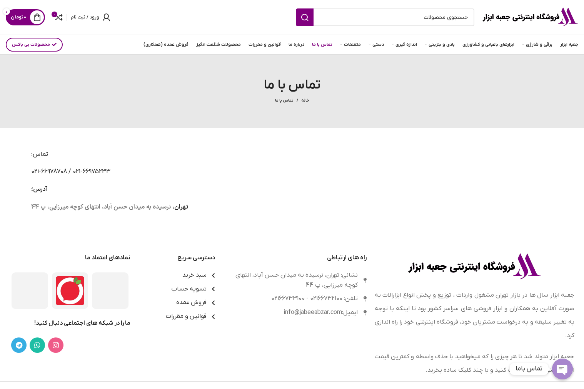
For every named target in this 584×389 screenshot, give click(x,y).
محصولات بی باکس (34, 45)
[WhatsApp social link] (37, 345)
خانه (305, 100)
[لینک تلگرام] (19, 345)
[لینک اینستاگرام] (55, 345)
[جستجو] (385, 17)
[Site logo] (530, 17)
